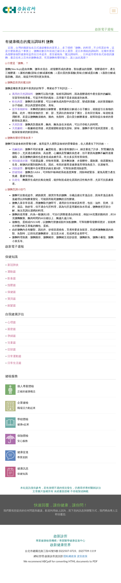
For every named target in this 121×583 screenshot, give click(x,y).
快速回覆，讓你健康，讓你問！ (60, 505)
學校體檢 (22, 419)
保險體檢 (22, 435)
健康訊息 (22, 468)
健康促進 (22, 452)
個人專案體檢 (25, 386)
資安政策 (82, 556)
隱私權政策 (69, 556)
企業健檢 (22, 402)
